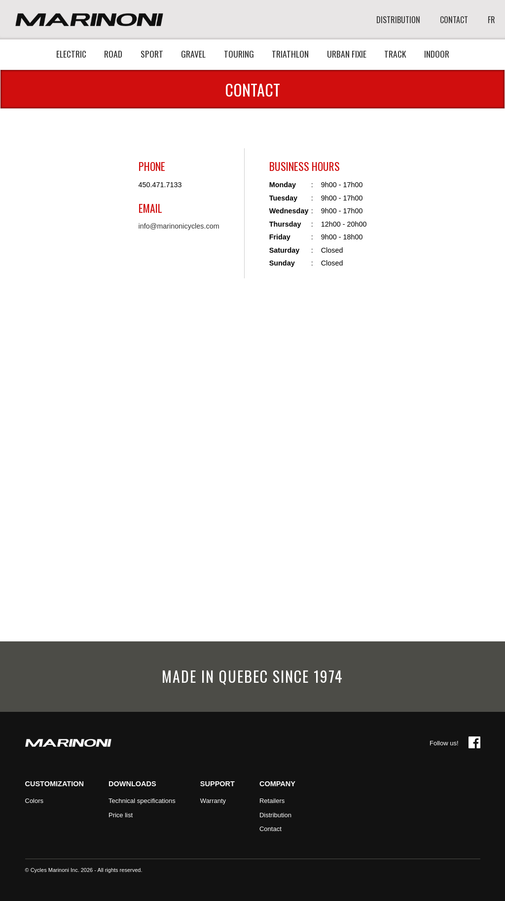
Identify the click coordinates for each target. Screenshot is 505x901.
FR (491, 20)
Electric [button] (71, 53)
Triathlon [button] (290, 53)
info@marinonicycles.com (179, 226)
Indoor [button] (436, 53)
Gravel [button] (193, 53)
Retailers (272, 800)
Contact (270, 829)
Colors (34, 800)
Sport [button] (152, 53)
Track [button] (395, 53)
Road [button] (113, 53)
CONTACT (454, 20)
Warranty (213, 800)
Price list (120, 815)
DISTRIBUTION (398, 20)
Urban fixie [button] (346, 53)
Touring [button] (239, 53)
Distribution (275, 815)
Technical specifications (142, 800)
